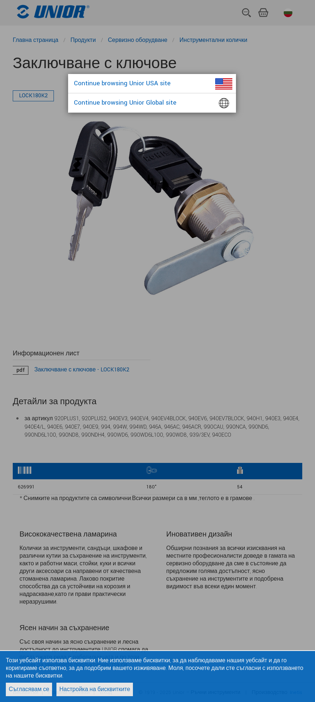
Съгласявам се (29, 689)
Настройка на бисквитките (94, 689)
